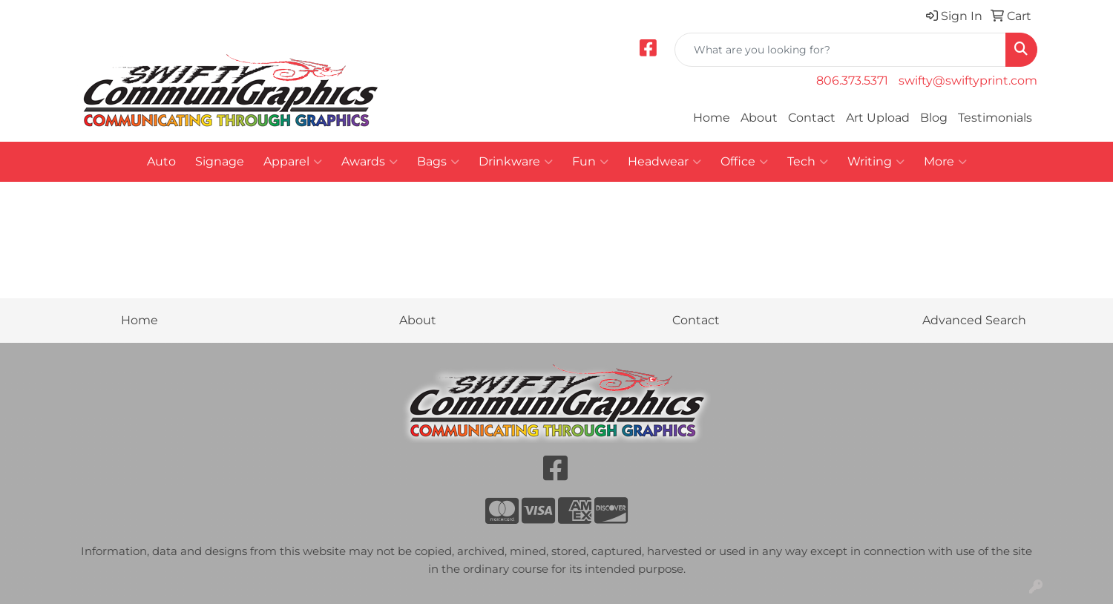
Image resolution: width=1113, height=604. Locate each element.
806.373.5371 (852, 80)
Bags (438, 162)
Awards (369, 162)
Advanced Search (974, 320)
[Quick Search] (840, 50)
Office (744, 162)
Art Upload (878, 118)
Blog (934, 118)
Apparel (292, 162)
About (759, 118)
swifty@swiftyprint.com (968, 80)
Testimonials (995, 118)
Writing (875, 162)
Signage (219, 161)
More (945, 162)
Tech (807, 162)
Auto (161, 161)
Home (711, 118)
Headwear (664, 162)
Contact (811, 118)
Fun (590, 162)
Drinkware (516, 162)
